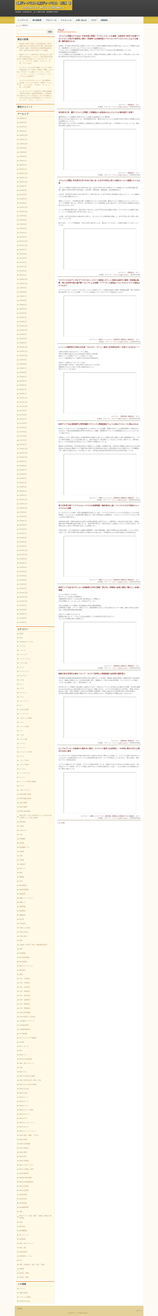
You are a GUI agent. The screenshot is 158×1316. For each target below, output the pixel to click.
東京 (20, 1050)
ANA (21, 638)
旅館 (20, 974)
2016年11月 (23, 453)
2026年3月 (23, 131)
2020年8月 (23, 292)
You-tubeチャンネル (26, 642)
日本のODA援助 (24, 1012)
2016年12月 (23, 449)
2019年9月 (23, 334)
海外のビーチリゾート (27, 1122)
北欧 (20, 856)
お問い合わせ (81, 20)
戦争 (20, 949)
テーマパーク (24, 714)
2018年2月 (23, 389)
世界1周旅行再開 (25, 798)
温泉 (20, 1211)
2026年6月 (23, 118)
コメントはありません (120, 107)
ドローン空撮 (24, 726)
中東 (20, 834)
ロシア (21, 786)
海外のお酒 (23, 1093)
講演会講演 (23, 1252)
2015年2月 (23, 542)
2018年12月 (23, 347)
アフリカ (22, 646)
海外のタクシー (24, 1114)
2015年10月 (23, 508)
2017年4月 (23, 432)
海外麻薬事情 (24, 1207)
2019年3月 (23, 338)
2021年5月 (23, 258)
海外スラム (23, 1072)
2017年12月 (23, 398)
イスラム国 (23, 663)
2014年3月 (23, 580)
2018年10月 (23, 355)
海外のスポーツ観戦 (26, 1110)
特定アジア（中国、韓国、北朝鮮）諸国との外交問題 (35, 1217)
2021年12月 (23, 241)
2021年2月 (23, 271)
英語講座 (22, 1239)
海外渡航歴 (36, 20)
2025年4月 (23, 161)
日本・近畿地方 (24, 1000)
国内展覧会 (23, 885)
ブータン (22, 743)
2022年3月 (23, 228)
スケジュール (66, 20)
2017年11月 (23, 402)
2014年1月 (23, 588)
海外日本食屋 (24, 1186)
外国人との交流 (24, 928)
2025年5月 (23, 156)
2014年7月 (23, 563)
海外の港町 (23, 1152)
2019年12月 (23, 326)
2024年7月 (23, 186)
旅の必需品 (23, 962)
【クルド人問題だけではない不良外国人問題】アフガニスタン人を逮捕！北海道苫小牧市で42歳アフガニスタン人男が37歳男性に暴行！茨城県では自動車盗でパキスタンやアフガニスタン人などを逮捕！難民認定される (99, 38)
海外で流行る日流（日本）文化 (30, 1080)
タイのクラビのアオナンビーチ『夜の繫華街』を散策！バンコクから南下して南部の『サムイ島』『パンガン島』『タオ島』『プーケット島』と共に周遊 (35, 84)
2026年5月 (23, 122)
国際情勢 (117, 339)
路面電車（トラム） (26, 1256)
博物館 (21, 877)
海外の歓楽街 (24, 1148)
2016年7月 (23, 470)
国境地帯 (22, 894)
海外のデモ (23, 1118)
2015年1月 (23, 546)
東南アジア (23, 1055)
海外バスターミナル (26, 1165)
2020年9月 (23, 288)
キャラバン (23, 692)
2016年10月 (23, 457)
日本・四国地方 (24, 991)
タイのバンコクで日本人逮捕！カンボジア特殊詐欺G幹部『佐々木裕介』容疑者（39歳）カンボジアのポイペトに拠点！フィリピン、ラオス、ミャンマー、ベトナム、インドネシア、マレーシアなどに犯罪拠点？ (36, 72)
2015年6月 (23, 525)
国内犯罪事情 (24, 890)
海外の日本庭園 (24, 1144)
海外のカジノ (24, 1097)
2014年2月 (23, 584)
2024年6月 (23, 190)
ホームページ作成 (25, 752)
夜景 (20, 940)
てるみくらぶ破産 (25, 718)
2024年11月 (23, 178)
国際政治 (131, 105)
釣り (20, 1260)
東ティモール (24, 1046)
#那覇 (21, 634)
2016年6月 (23, 474)
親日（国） (23, 1247)
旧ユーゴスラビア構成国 (27, 1038)
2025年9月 (23, 148)
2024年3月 (23, 203)
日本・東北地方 (24, 995)
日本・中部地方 (24, 983)
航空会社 (22, 1226)
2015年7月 (23, 521)
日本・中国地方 (24, 978)
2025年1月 (23, 169)
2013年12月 (23, 593)
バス (20, 731)
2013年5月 (23, 622)
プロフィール (51, 20)
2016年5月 (23, 478)
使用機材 (22, 839)
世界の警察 (23, 803)
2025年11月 (23, 139)
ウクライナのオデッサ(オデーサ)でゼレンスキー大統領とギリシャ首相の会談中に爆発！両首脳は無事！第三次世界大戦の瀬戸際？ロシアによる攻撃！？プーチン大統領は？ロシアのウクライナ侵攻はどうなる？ (99, 282)
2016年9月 (23, 461)
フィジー (22, 748)
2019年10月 (23, 330)
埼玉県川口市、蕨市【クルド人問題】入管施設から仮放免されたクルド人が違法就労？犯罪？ (96, 112)
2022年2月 (23, 233)
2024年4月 (23, 199)
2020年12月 (23, 279)
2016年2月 (23, 491)
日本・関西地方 (24, 1008)
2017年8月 (23, 415)
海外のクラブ (24, 1101)
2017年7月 (23, 419)
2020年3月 (23, 313)
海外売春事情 (24, 1173)
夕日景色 (22, 923)
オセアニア (23, 676)
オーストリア (24, 671)
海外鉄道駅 (23, 1203)
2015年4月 (23, 533)
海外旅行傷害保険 (25, 1178)
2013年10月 (23, 601)
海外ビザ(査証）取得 (26, 1169)
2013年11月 (23, 597)
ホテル (21, 756)
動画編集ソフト (24, 847)
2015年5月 (23, 529)
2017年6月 (23, 423)
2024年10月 (23, 182)
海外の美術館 (24, 1161)
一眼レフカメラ (24, 790)
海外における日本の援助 (27, 1084)
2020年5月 (23, 305)
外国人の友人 (24, 932)
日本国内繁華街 (24, 1029)
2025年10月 (23, 144)
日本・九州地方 (24, 987)
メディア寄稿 (24, 764)
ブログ (93, 20)
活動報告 (104, 20)
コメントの (25, 1297)
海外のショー (24, 1106)
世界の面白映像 (24, 811)
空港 (21, 1222)
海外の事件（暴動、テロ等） (29, 1135)
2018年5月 (23, 377)
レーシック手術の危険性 (27, 781)
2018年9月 (23, 360)
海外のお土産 (24, 1089)
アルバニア (23, 654)
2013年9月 (23, 605)
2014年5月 (23, 571)
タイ (20, 705)
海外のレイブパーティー (27, 1131)
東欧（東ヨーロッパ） (27, 1063)
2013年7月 (23, 614)
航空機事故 (23, 1231)
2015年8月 (23, 516)
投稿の (23, 1293)
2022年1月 (23, 237)
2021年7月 (23, 250)
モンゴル (22, 769)
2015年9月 (23, 512)
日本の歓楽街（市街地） (27, 1017)
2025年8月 (23, 152)
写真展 (21, 843)
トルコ (21, 722)
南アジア (22, 868)
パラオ (21, 735)
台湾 (20, 881)
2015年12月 (23, 499)
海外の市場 (23, 1139)
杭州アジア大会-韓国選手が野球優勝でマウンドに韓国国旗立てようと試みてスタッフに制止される (98, 424)
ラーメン (22, 777)
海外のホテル (24, 1127)
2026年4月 (23, 127)
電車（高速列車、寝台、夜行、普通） (32, 1264)
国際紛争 (131, 339)
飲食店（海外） (24, 1277)
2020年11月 (23, 283)
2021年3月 (23, 266)
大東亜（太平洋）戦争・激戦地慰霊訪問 (33, 945)
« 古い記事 (61, 823)
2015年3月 (23, 538)
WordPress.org (24, 1301)
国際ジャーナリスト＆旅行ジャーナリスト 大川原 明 (43, 5)
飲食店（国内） (24, 1273)
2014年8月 (23, 559)
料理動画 (22, 953)
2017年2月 (23, 440)
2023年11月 (23, 207)
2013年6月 (23, 618)
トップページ (22, 20)
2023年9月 (23, 216)
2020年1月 (23, 322)
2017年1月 (23, 444)
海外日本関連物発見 (26, 1182)
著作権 (19, 1308)
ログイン (22, 1288)
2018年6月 (23, 372)
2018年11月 (23, 351)
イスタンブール (24, 659)
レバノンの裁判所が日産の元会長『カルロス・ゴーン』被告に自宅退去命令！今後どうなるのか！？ (99, 347)
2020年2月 (23, 317)
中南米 (21, 826)
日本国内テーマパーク (27, 1021)
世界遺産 (22, 822)
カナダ (21, 688)
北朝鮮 (21, 851)
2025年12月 (23, 135)
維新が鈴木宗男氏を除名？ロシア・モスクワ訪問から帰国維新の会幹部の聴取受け (91, 674)
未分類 (21, 1042)
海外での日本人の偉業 (27, 1076)
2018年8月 (23, 364)
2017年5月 (23, 427)
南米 (20, 873)
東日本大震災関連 (25, 1059)
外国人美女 (23, 936)
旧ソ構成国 (130, 816)
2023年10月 (23, 211)
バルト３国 (23, 739)
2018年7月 (23, 368)
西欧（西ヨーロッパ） (27, 1243)
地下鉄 (21, 919)
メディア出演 (24, 760)
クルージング (24, 701)
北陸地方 (22, 864)
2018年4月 (23, 381)
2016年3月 (23, 487)
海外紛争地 (23, 1194)
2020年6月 (23, 300)
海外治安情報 (24, 1190)
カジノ (21, 684)
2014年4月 (23, 576)
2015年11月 (23, 504)
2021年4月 (23, 262)
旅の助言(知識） (25, 957)
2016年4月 (23, 483)
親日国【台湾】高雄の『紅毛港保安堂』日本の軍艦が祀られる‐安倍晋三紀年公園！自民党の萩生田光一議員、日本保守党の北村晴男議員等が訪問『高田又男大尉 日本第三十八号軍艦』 (35, 47)
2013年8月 (23, 610)
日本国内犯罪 (24, 1025)
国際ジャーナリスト (106, 339)
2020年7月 (23, 296)
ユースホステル (24, 773)
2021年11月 (23, 245)
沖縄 (20, 1067)
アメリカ (22, 650)
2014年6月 (23, 567)
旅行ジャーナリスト (26, 966)
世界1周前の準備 (25, 794)
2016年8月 (23, 466)
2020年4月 (23, 309)
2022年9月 (23, 224)
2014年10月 (23, 555)
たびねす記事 (24, 709)
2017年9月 (23, 410)
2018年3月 (23, 385)
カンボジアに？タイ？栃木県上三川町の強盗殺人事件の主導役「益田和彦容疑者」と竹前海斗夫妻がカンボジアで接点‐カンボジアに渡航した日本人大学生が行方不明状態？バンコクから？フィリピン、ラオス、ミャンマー (35, 95)
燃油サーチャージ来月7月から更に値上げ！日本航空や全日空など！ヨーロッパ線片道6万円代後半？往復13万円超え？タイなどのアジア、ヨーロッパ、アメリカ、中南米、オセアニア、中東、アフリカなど (36, 59)
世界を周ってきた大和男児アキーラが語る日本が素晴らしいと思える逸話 (35, 817)
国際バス (22, 902)
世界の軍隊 (23, 807)
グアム (21, 697)
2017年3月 (23, 436)
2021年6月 (23, 254)
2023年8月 (23, 220)
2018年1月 (23, 394)
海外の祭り (23, 1156)
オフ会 (21, 680)
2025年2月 (23, 165)
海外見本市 (23, 1199)
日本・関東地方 (24, 1004)
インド (21, 667)
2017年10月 (23, 406)
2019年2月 (23, 343)
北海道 (21, 860)
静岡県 (21, 1269)
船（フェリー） (24, 1235)
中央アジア (23, 830)
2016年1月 (23, 495)
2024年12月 (23, 173)
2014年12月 (23, 550)
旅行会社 (22, 970)
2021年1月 (23, 275)
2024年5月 (23, 194)
